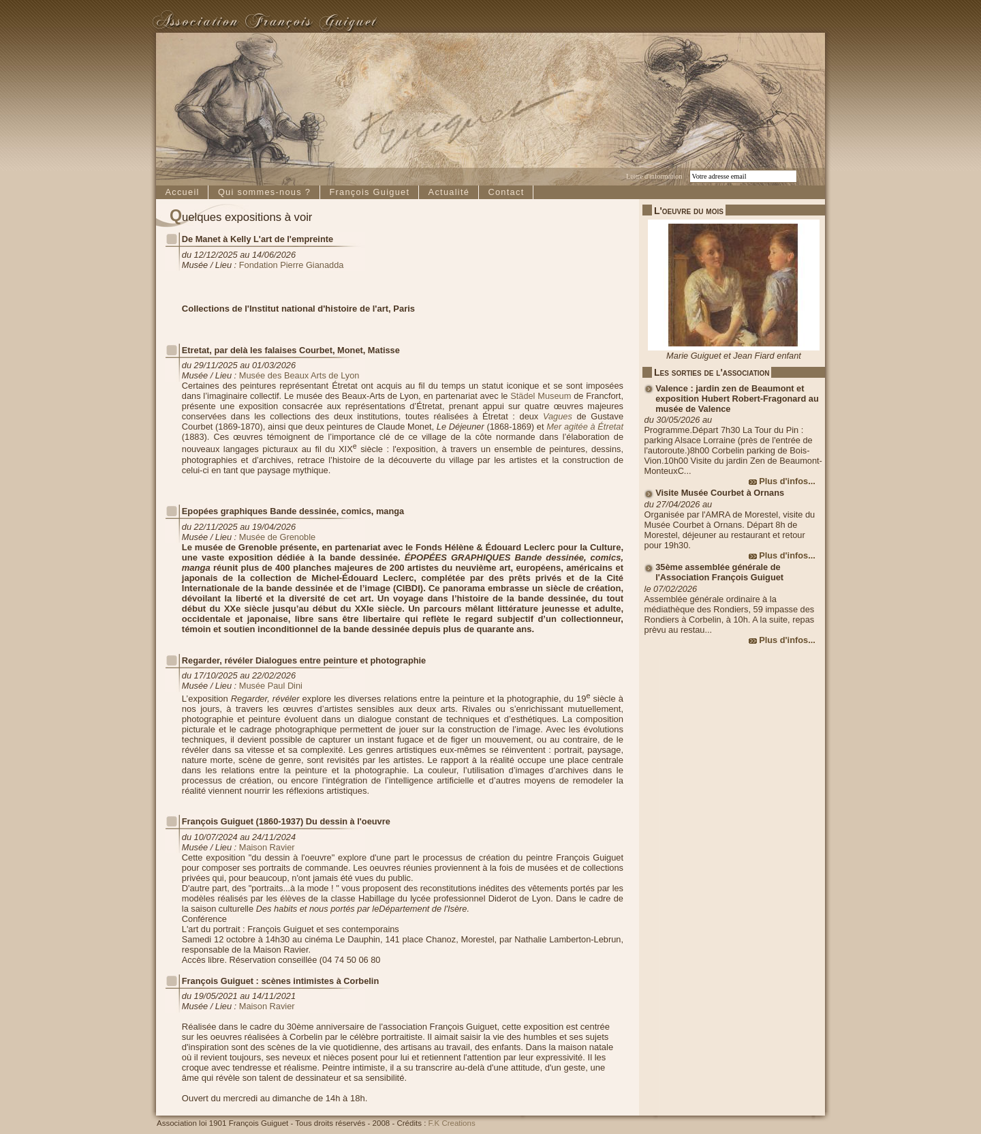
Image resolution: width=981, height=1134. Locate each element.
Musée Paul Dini (270, 686)
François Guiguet (369, 192)
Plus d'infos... (787, 481)
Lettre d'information (654, 176)
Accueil (182, 192)
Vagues (557, 416)
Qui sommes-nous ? (264, 192)
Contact (506, 192)
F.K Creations (452, 1123)
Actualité (449, 192)
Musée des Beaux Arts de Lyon (299, 375)
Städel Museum (540, 396)
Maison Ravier (267, 847)
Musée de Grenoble (277, 537)
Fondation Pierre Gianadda (291, 265)
